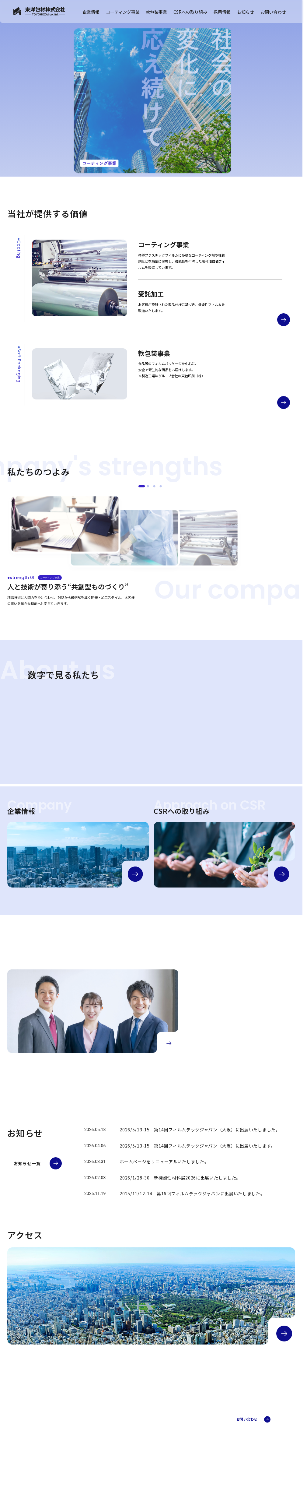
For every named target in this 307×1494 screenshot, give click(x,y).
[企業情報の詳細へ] (135, 874)
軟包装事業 (156, 12)
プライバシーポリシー (41, 1458)
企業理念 (144, 1442)
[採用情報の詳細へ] (168, 1043)
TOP (138, 1416)
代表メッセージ (148, 1436)
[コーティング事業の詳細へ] (283, 319)
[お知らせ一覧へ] (37, 1163)
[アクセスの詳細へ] (284, 1333)
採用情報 (222, 12)
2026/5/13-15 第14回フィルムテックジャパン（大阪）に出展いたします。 (197, 1146)
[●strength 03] (154, 486)
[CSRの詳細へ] (281, 874)
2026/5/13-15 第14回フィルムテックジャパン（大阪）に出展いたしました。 (200, 1130)
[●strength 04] (161, 486)
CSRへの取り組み (190, 12)
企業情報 (90, 12)
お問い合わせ (273, 12)
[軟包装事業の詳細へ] (283, 402)
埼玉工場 (194, 1464)
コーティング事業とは (203, 1422)
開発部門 (194, 1438)
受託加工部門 (197, 1433)
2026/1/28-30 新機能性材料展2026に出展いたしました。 (180, 1178)
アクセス (144, 1452)
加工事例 (194, 1427)
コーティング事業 (123, 12)
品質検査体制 (197, 1469)
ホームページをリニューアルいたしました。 (164, 1161)
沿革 (141, 1447)
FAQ (191, 1444)
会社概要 (144, 1431)
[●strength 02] (148, 486)
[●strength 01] (141, 486)
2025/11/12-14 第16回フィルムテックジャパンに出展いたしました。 (192, 1193)
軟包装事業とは (198, 1459)
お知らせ (245, 12)
